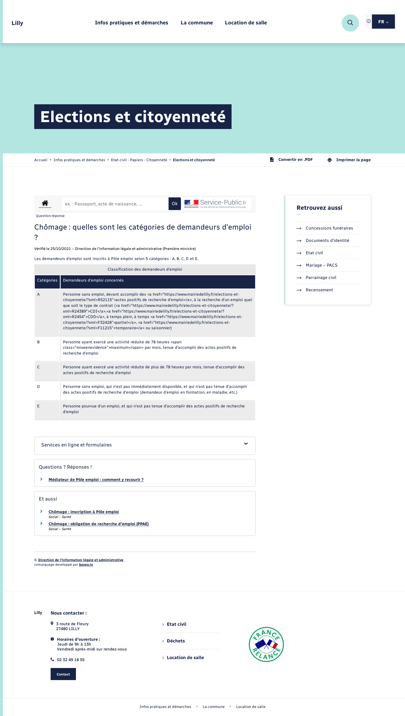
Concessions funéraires (325, 228)
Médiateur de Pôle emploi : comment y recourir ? (96, 479)
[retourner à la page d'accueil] (17, 23)
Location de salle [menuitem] (183, 657)
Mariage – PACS (317, 265)
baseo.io (86, 565)
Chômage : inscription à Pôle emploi (84, 511)
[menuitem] (131, 23)
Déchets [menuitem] (174, 641)
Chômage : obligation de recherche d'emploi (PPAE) (99, 523)
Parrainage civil (316, 277)
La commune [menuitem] (214, 707)
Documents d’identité (323, 240)
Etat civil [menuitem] (174, 624)
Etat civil (310, 252)
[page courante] (194, 160)
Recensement (315, 289)
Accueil (40, 160)
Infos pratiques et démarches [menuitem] (165, 707)
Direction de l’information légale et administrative (80, 560)
